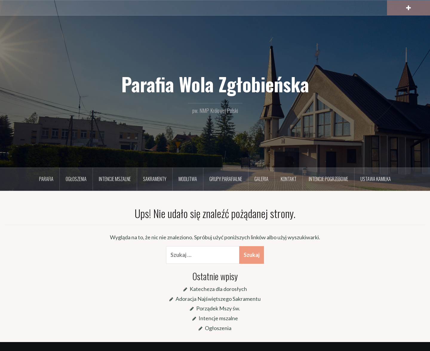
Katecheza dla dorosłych (218, 289)
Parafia (46, 179)
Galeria (261, 179)
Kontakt (289, 179)
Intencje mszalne (115, 179)
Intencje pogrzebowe (328, 179)
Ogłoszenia (76, 179)
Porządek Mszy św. (218, 308)
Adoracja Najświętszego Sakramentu (218, 298)
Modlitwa (188, 179)
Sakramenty (154, 179)
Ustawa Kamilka (375, 179)
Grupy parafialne (225, 179)
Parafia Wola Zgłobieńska (215, 84)
